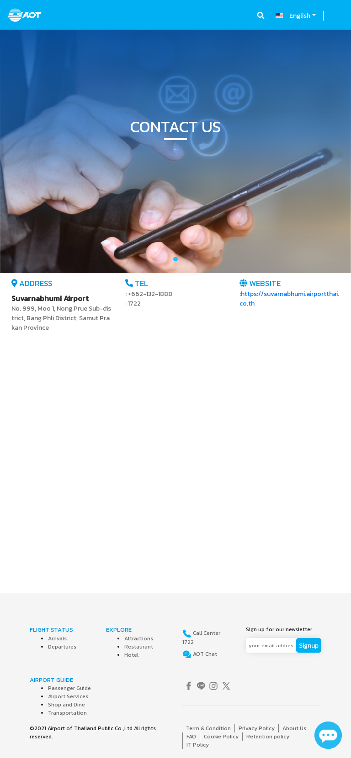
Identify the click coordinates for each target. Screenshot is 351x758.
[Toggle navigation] (336, 15)
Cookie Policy (221, 736)
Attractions (138, 638)
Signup (309, 645)
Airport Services (68, 696)
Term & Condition (208, 728)
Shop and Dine (66, 705)
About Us (294, 728)
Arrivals (57, 638)
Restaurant (138, 647)
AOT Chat (204, 654)
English (299, 16)
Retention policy (267, 736)
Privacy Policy (257, 728)
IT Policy (197, 745)
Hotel (131, 655)
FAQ (191, 736)
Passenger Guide (69, 688)
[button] (26, 151)
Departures (62, 647)
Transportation (67, 713)
